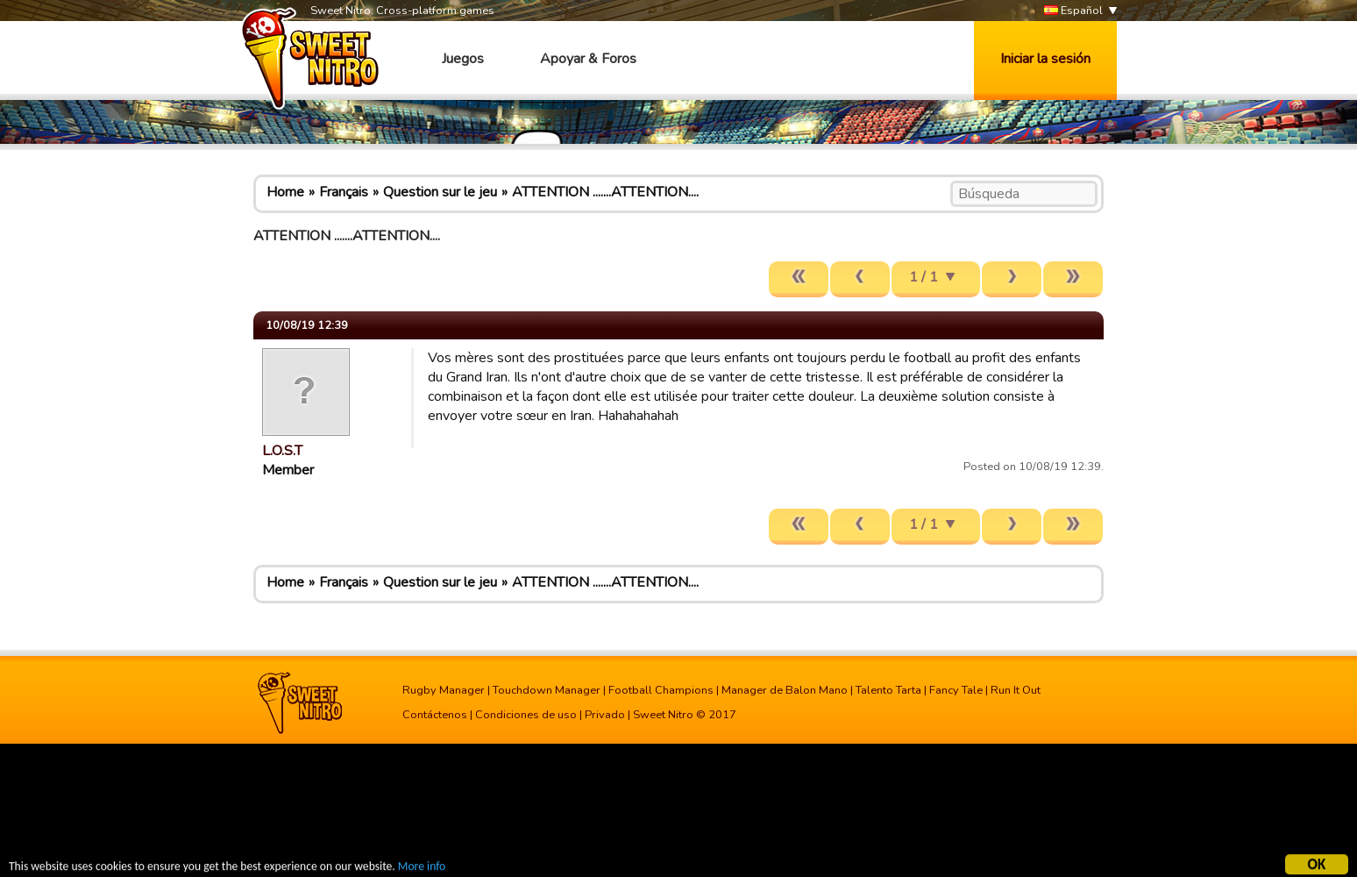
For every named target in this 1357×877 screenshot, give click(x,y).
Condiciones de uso (526, 715)
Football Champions (661, 690)
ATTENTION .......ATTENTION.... (605, 192)
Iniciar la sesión (1045, 58)
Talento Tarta (888, 690)
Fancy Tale (956, 690)
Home (285, 192)
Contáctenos (434, 715)
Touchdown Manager (546, 690)
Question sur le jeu (440, 192)
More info (421, 868)
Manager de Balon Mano (784, 690)
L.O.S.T (282, 450)
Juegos (463, 58)
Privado (605, 715)
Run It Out (1016, 690)
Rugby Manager (443, 690)
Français (343, 192)
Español (1073, 11)
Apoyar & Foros (588, 58)
